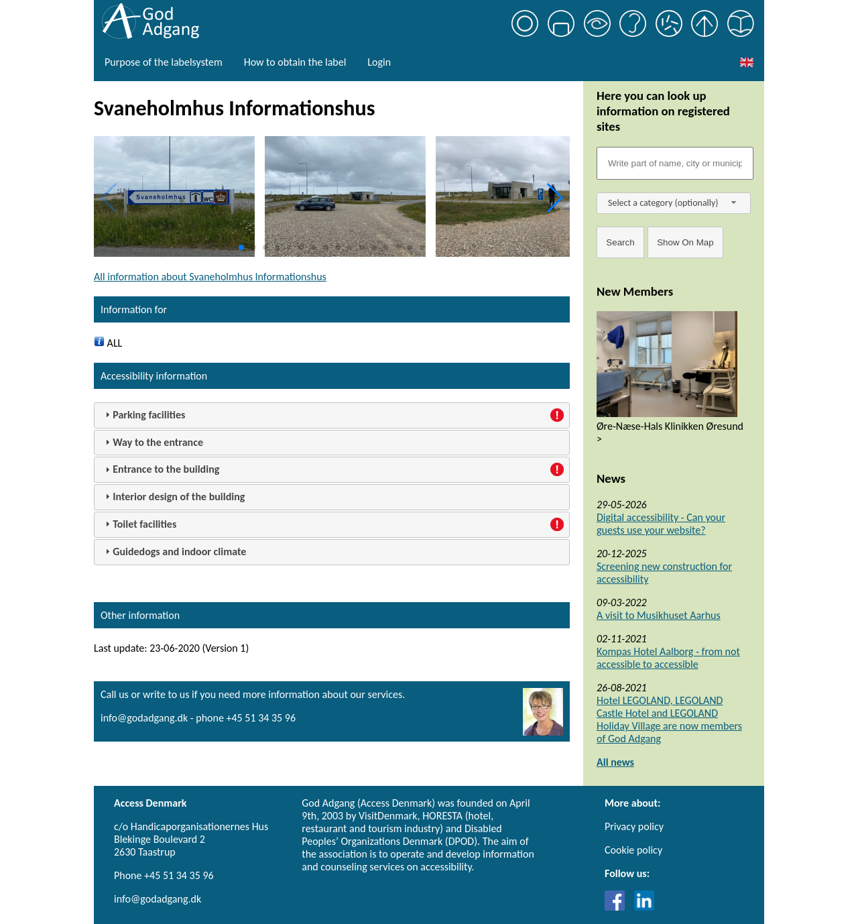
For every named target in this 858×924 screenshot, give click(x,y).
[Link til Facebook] (618, 907)
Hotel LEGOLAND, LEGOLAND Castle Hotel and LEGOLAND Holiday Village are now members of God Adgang (669, 719)
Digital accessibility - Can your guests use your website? (661, 523)
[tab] (332, 415)
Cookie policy (633, 850)
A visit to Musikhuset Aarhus (659, 615)
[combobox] (674, 203)
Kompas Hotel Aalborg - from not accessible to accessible (668, 658)
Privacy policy (634, 826)
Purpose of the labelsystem (164, 62)
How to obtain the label (295, 62)
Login (379, 62)
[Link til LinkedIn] (644, 907)
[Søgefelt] (675, 163)
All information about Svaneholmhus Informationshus (210, 276)
